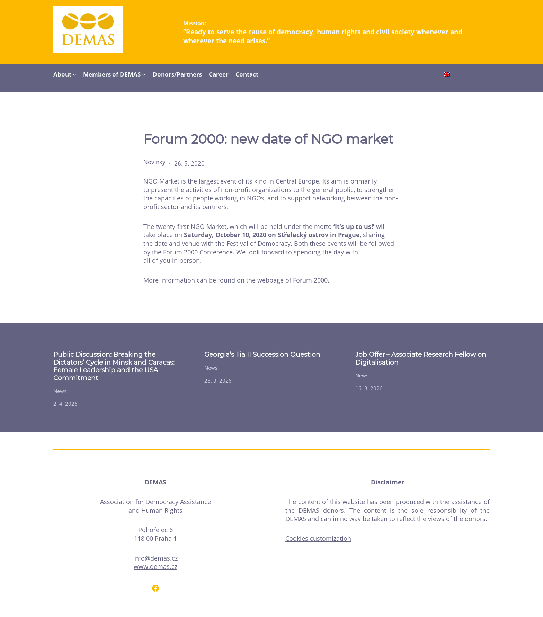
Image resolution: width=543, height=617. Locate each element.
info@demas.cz (155, 558)
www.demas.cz (155, 566)
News (59, 390)
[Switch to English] (446, 75)
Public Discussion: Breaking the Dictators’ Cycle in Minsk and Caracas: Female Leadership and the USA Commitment (114, 366)
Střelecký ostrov (303, 235)
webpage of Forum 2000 (292, 280)
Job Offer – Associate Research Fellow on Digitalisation (420, 358)
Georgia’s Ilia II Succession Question (262, 354)
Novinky (154, 162)
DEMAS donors (321, 510)
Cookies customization (318, 538)
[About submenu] (74, 74)
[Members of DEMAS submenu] (143, 74)
